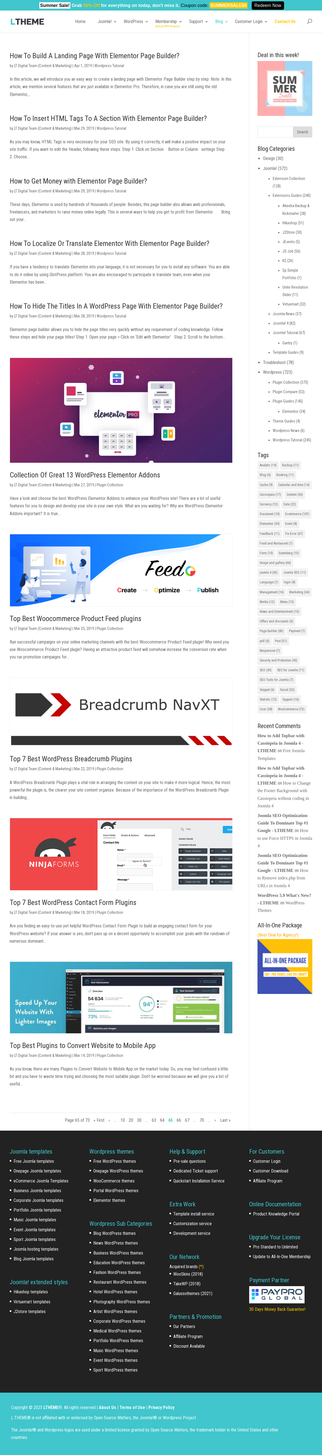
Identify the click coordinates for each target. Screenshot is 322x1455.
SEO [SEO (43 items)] (266, 670)
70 (202, 1120)
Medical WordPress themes (117, 1331)
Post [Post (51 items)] (281, 641)
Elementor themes (109, 1200)
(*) (201, 1266)
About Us (107, 1407)
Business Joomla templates (37, 1190)
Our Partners (184, 1326)
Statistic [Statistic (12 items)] (268, 699)
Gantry (287, 343)
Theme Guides (284, 421)
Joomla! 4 (280, 323)
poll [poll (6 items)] (264, 641)
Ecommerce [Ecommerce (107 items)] (297, 514)
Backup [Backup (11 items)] (290, 465)
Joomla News (284, 314)
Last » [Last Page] (225, 1120)
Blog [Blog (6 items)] (265, 475)
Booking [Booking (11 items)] (285, 475)
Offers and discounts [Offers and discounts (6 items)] (276, 621)
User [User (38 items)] (266, 709)
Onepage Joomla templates (37, 1171)
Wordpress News (286, 430)
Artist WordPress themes (115, 1311)
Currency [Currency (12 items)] (269, 504)
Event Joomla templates (35, 1229)
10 (122, 1120)
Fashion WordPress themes (117, 1272)
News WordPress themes (115, 1243)
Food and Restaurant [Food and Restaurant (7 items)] (276, 543)
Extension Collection (289, 178)
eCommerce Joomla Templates (41, 1181)
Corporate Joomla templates (38, 1200)
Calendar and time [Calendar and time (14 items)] (294, 485)
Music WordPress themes (115, 1350)
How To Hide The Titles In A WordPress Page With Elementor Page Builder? (116, 306)
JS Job (287, 251)
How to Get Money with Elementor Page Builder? (78, 181)
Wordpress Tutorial (109, 65)
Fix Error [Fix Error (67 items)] (294, 534)
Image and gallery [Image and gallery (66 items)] (275, 563)
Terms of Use (132, 1407)
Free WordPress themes (114, 1161)
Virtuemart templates (32, 1301)
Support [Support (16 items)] (290, 699)
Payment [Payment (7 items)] (297, 631)
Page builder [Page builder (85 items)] (272, 631)
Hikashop (289, 223)
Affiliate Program (188, 1336)
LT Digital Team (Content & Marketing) (43, 65)
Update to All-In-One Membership (282, 1256)
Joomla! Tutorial (285, 332)
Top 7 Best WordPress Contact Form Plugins (73, 902)
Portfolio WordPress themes (118, 1340)
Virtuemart (290, 304)
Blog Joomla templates (34, 1258)
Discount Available (189, 1346)
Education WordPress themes (119, 1262)
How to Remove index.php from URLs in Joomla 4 (282, 878)
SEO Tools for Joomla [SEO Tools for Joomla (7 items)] (276, 680)
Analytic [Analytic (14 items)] (268, 465)
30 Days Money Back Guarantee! (277, 1309)
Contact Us (285, 21)
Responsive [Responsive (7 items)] (270, 651)
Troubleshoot (274, 362)
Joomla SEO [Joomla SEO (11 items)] (294, 572)
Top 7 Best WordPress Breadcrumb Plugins (71, 759)
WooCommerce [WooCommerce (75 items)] (291, 709)
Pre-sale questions (189, 1161)
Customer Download (270, 1171)
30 (139, 1120)
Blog (219, 21)
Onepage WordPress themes (118, 1171)
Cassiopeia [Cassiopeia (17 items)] (270, 495)
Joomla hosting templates (36, 1249)
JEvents (288, 242)
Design (269, 158)
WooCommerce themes (114, 1181)
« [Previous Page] (109, 1120)
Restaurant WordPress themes (119, 1282)
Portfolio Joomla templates (37, 1210)
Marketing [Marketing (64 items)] (299, 592)
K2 (284, 260)
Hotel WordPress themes (115, 1291)
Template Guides (286, 352)
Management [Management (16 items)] (272, 592)
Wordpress (272, 372)
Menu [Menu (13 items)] (287, 602)
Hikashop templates (31, 1291)
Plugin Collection (110, 485)
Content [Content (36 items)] (295, 495)
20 (131, 1120)
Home (80, 21)
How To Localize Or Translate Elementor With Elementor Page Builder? (109, 243)
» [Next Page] (215, 1120)
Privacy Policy (161, 1407)
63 (154, 1120)
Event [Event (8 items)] (291, 524)
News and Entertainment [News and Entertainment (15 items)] (279, 612)
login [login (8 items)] (289, 582)
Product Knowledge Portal (276, 1214)
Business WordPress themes (118, 1253)
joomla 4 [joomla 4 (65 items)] (269, 572)
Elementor (290, 411)
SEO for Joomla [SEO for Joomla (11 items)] (290, 670)
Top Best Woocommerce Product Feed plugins (75, 618)
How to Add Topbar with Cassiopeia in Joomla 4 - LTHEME (281, 743)
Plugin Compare (285, 392)
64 (162, 1120)
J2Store (288, 232)
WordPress (133, 21)
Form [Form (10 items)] (266, 553)
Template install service (193, 1214)
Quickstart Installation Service (199, 1181)
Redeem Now (267, 5)
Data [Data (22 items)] (290, 504)
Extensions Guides (287, 195)
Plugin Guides (283, 401)
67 (187, 1120)
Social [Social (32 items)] (287, 690)
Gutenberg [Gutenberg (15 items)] (289, 553)
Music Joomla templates (35, 1219)
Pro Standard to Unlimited (275, 1247)
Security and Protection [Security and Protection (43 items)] (278, 660)
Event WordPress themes (115, 1360)
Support (196, 21)
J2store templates (30, 1311)
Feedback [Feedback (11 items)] (270, 534)
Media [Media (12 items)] (267, 602)
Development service (191, 1233)
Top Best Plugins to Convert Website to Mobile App (83, 1045)
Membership (166, 21)
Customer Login (248, 21)
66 (179, 1120)
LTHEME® (52, 1407)
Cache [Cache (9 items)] (266, 485)
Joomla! (105, 21)
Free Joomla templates (34, 1161)
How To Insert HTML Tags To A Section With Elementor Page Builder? (108, 118)
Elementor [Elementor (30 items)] (270, 524)
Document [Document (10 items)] (270, 514)
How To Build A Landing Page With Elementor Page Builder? (94, 56)
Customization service (192, 1223)
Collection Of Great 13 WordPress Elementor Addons (85, 475)
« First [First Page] (99, 1120)
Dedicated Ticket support (195, 1171)
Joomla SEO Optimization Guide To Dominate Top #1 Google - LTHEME (282, 823)
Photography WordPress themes (121, 1301)
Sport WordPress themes (115, 1370)
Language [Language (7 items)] (269, 582)
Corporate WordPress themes (119, 1321)
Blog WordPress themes (114, 1233)
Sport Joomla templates (35, 1239)
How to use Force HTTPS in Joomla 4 (284, 838)
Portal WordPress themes (115, 1190)
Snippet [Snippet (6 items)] (267, 690)
